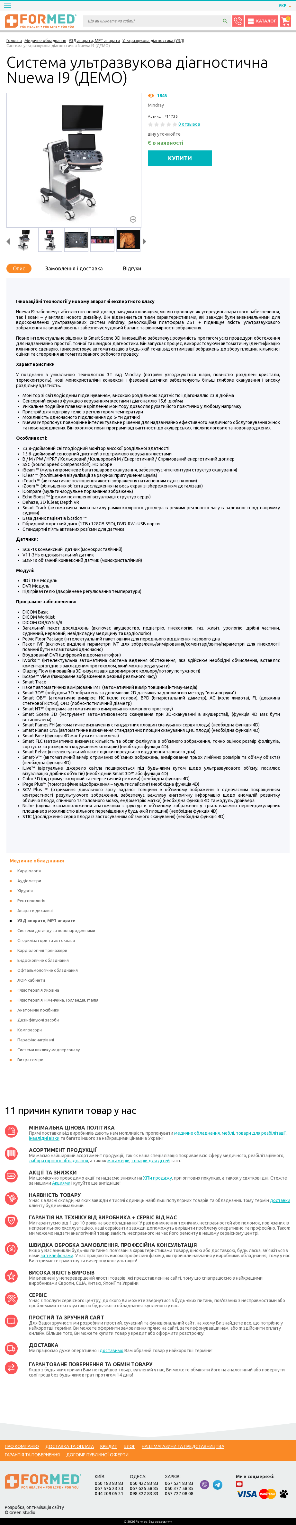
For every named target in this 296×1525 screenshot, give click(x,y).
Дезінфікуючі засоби (38, 1020)
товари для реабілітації (261, 1133)
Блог (129, 1446)
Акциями (61, 1183)
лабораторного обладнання (58, 1160)
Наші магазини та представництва (183, 1446)
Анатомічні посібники (38, 1010)
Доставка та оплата (69, 1446)
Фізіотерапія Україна (38, 990)
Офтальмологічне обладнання (47, 970)
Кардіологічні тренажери (42, 950)
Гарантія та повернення (32, 1454)
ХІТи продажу (157, 1178)
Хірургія (25, 890)
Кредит (108, 1446)
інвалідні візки (44, 1138)
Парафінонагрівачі (35, 1040)
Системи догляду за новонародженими (56, 930)
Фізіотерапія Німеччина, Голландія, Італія (57, 1000)
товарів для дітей (150, 1160)
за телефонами (56, 1255)
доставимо (111, 1350)
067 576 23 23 (109, 1488)
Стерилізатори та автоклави (46, 940)
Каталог (261, 21)
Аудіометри (29, 880)
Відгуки (132, 268)
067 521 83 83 (179, 1483)
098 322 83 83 (144, 1493)
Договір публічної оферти (97, 1454)
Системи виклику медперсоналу (48, 1049)
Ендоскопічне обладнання (43, 960)
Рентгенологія (31, 900)
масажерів (118, 1160)
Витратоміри (30, 1059)
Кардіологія (29, 870)
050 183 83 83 (109, 1483)
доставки (280, 1200)
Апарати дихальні (35, 910)
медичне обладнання (197, 1133)
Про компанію (22, 1446)
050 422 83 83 (144, 1483)
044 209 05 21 (109, 1493)
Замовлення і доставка (74, 268)
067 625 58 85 (144, 1488)
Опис (19, 268)
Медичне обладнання (37, 860)
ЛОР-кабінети (31, 980)
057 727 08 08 (179, 1493)
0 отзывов (189, 124)
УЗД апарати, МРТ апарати (46, 920)
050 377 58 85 (179, 1488)
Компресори (29, 1030)
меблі (228, 1133)
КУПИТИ (180, 158)
